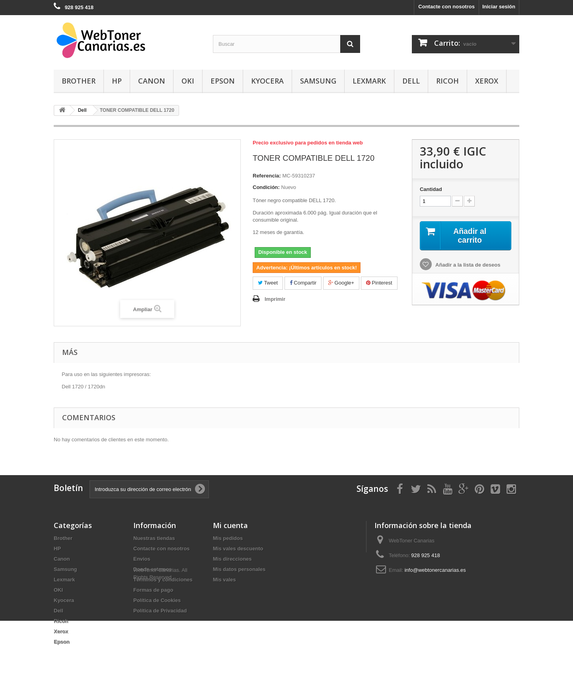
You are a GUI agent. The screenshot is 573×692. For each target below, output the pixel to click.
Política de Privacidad (160, 611)
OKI (187, 81)
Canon (151, 81)
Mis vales (224, 580)
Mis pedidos (228, 538)
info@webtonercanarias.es (435, 570)
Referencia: (267, 176)
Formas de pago (153, 590)
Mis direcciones (232, 559)
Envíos (141, 559)
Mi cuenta (230, 525)
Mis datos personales (239, 569)
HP (117, 81)
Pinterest (379, 283)
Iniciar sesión (498, 7)
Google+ (341, 283)
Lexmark (369, 81)
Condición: (266, 187)
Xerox (486, 81)
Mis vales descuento (238, 549)
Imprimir (275, 299)
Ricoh (447, 81)
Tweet (268, 283)
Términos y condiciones (163, 580)
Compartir (303, 283)
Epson (222, 81)
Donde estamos (152, 569)
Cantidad (431, 189)
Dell (411, 81)
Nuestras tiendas (154, 538)
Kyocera (267, 81)
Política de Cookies (157, 600)
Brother (79, 81)
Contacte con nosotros (446, 7)
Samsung (318, 81)
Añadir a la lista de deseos (467, 265)
